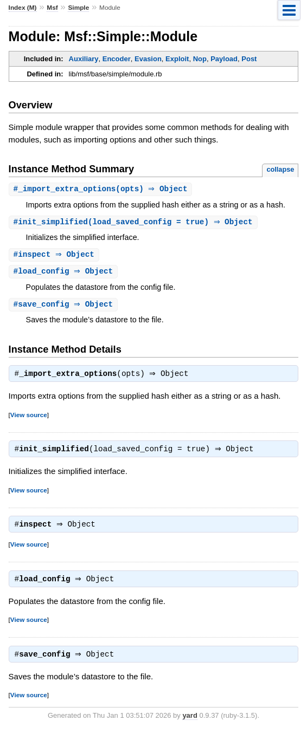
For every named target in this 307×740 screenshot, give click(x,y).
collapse (280, 169)
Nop (200, 59)
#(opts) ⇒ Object (102, 189)
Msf (52, 7)
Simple (78, 7)
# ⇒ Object (55, 256)
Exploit (177, 59)
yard (189, 723)
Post (249, 59)
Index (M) (23, 7)
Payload (224, 59)
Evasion (148, 59)
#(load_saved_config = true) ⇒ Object (134, 223)
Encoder (117, 59)
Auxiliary (84, 59)
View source (28, 418)
